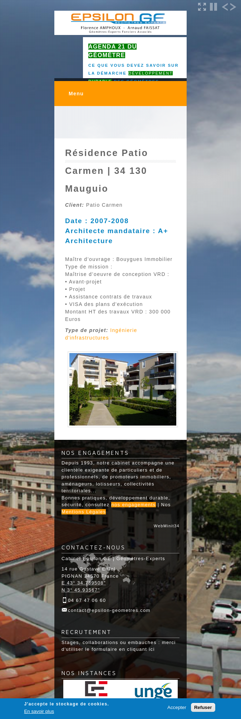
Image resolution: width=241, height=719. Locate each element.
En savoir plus (39, 711)
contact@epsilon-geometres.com (109, 610)
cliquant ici (141, 649)
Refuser (203, 707)
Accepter (176, 707)
